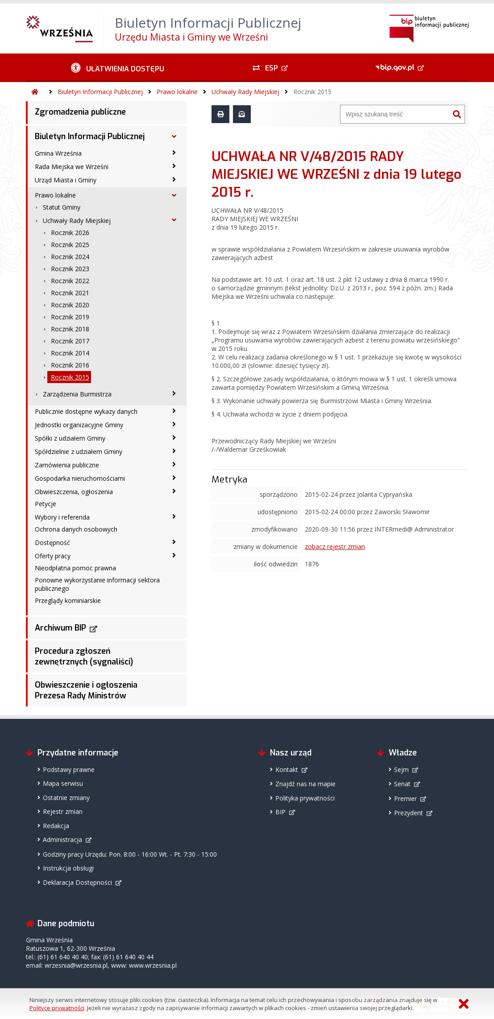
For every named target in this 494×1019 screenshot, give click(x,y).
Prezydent (408, 813)
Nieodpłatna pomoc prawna (75, 568)
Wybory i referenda (62, 517)
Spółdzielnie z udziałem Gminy (78, 451)
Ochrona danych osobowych (76, 529)
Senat (402, 784)
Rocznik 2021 (70, 293)
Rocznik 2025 (70, 244)
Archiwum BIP (60, 628)
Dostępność (52, 542)
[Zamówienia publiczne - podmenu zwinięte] (174, 464)
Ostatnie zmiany (66, 797)
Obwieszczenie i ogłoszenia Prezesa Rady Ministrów (86, 690)
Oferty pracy (53, 556)
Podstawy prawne (69, 769)
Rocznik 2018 (70, 329)
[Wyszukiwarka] (394, 114)
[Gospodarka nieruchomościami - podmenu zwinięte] (174, 477)
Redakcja (56, 825)
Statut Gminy (61, 207)
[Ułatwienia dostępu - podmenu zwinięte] (118, 68)
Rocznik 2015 (312, 91)
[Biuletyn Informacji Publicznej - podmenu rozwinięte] (174, 136)
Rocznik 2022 (70, 280)
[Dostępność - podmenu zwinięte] (174, 542)
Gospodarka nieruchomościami (80, 478)
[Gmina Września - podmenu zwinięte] (174, 152)
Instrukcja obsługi (68, 868)
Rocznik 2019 (70, 317)
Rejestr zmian (63, 811)
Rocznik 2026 (70, 232)
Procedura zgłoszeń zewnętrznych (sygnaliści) (84, 656)
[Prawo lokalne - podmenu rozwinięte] (174, 195)
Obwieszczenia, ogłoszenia (74, 491)
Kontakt (286, 769)
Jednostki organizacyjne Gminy (79, 425)
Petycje (45, 503)
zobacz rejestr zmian (335, 546)
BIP (280, 812)
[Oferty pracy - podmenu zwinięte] (174, 555)
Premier (405, 798)
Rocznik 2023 (70, 268)
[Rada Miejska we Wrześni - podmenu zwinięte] (174, 166)
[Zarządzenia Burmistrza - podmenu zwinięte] (174, 393)
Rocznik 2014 (70, 353)
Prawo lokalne (177, 91)
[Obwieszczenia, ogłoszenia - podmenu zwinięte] (174, 491)
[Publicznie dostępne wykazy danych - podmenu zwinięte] (174, 411)
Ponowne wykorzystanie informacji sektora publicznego (97, 584)
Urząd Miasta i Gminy (65, 180)
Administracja (62, 839)
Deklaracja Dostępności (77, 882)
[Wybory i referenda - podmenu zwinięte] (174, 516)
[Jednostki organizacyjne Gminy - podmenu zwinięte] (174, 424)
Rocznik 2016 (70, 365)
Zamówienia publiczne (67, 465)
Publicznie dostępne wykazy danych (86, 411)
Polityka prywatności (305, 798)
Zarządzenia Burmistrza (77, 394)
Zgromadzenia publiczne (80, 112)
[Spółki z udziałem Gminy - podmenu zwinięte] (174, 437)
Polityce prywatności (56, 1008)
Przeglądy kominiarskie (68, 600)
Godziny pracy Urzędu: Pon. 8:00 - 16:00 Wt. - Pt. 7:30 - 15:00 (130, 854)
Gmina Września (58, 153)
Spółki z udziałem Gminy (70, 438)
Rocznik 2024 (70, 256)
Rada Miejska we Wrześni (71, 166)
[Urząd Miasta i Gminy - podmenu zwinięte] (174, 179)
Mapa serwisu (63, 783)
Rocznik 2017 (70, 341)
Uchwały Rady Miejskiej (245, 91)
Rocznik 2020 (70, 305)
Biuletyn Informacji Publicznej (100, 91)
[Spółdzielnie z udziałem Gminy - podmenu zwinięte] (174, 451)
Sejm (401, 769)
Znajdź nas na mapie (305, 784)
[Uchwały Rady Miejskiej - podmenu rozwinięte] (174, 220)
